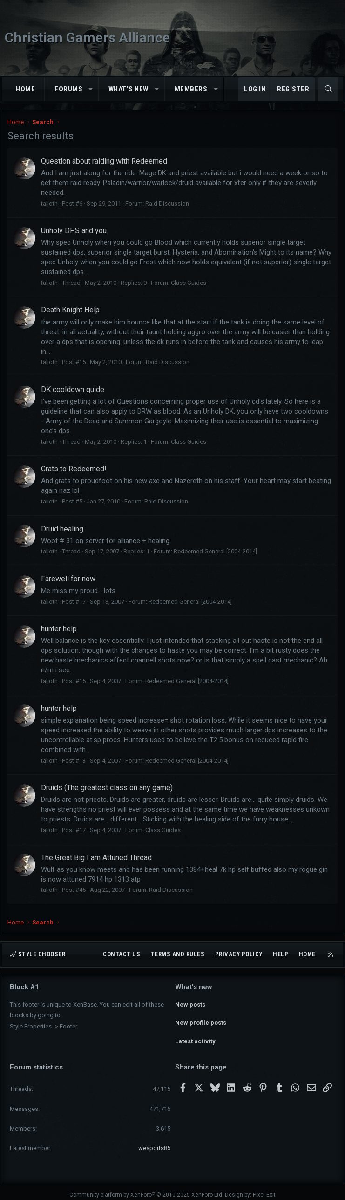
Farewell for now (68, 578)
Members (191, 89)
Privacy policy (239, 954)
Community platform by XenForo (146, 1189)
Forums (68, 89)
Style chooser (37, 954)
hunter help (59, 628)
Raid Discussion (167, 203)
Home (25, 89)
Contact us (121, 954)
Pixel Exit (264, 1189)
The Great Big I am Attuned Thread (96, 857)
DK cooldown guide (72, 389)
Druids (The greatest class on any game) (107, 787)
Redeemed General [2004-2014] (215, 551)
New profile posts (200, 1019)
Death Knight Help (70, 309)
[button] (91, 89)
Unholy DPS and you (74, 230)
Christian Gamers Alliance (87, 37)
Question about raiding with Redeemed (104, 161)
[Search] (328, 89)
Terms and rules (178, 954)
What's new (128, 89)
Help (280, 954)
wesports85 (154, 1141)
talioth (49, 203)
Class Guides (188, 282)
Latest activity (195, 1036)
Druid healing (62, 528)
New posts (190, 1003)
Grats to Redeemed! (74, 468)
